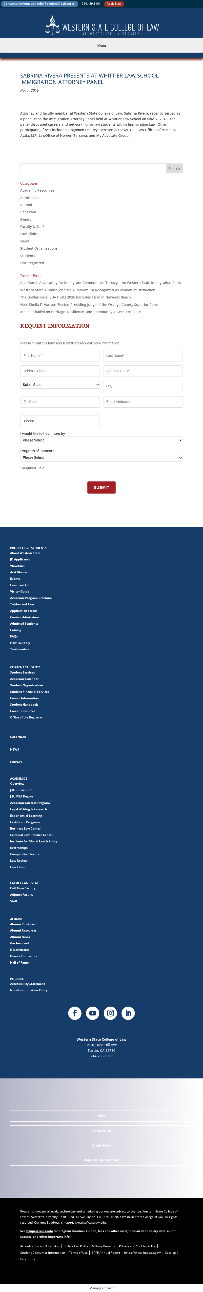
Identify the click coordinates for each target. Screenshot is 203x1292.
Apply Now (114, 3)
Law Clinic (17, 867)
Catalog (15, 630)
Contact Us (101, 1130)
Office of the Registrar (26, 717)
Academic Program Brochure (31, 598)
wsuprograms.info (39, 1231)
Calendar (18, 737)
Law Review (18, 860)
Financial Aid (19, 585)
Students (27, 255)
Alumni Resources (23, 930)
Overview (17, 783)
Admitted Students (24, 623)
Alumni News (20, 937)
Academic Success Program (30, 803)
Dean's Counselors (23, 956)
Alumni (26, 204)
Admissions (29, 197)
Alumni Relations (23, 924)
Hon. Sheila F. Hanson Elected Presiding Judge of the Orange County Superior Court (89, 304)
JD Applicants (20, 559)
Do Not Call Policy (75, 1246)
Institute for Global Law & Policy (34, 841)
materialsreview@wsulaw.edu (84, 1222)
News (24, 241)
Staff (13, 901)
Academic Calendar (24, 679)
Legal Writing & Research (28, 809)
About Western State (25, 553)
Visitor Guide (19, 591)
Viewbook (17, 566)
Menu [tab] (101, 45)
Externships (19, 848)
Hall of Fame (19, 962)
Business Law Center (25, 828)
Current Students (25, 667)
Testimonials (19, 649)
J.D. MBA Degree (21, 796)
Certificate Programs (25, 822)
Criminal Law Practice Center (31, 835)
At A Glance (18, 572)
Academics (18, 778)
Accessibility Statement (27, 984)
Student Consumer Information (42, 1253)
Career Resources (22, 711)
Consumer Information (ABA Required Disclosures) (40, 3)
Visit (101, 1115)
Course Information (24, 698)
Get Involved (19, 943)
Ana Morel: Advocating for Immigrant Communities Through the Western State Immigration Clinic (101, 282)
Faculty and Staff (25, 883)
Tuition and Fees (22, 604)
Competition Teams (24, 854)
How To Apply (20, 643)
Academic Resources (37, 190)
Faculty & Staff (32, 226)
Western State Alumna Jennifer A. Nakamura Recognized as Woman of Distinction (87, 290)
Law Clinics (29, 233)
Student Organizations (39, 248)
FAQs (14, 636)
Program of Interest (37, 451)
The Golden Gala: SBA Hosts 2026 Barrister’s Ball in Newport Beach (75, 297)
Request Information (101, 1160)
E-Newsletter (19, 950)
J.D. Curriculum (21, 790)
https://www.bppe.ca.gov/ (142, 1253)
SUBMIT (101, 487)
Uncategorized (32, 262)
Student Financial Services (29, 692)
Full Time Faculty (23, 888)
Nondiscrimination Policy (29, 990)
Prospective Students (28, 548)
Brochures (27, 1259)
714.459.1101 (91, 3)
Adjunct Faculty (21, 895)
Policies (17, 979)
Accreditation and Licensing (40, 1246)
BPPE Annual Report (106, 1253)
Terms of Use (78, 1253)
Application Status (23, 611)
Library (16, 762)
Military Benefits (103, 1246)
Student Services (22, 672)
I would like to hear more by (42, 434)
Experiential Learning (26, 816)
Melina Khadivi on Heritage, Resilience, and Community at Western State (80, 311)
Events (25, 219)
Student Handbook (24, 704)
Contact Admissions (24, 617)
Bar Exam (28, 212)
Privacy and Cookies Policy (137, 1246)
